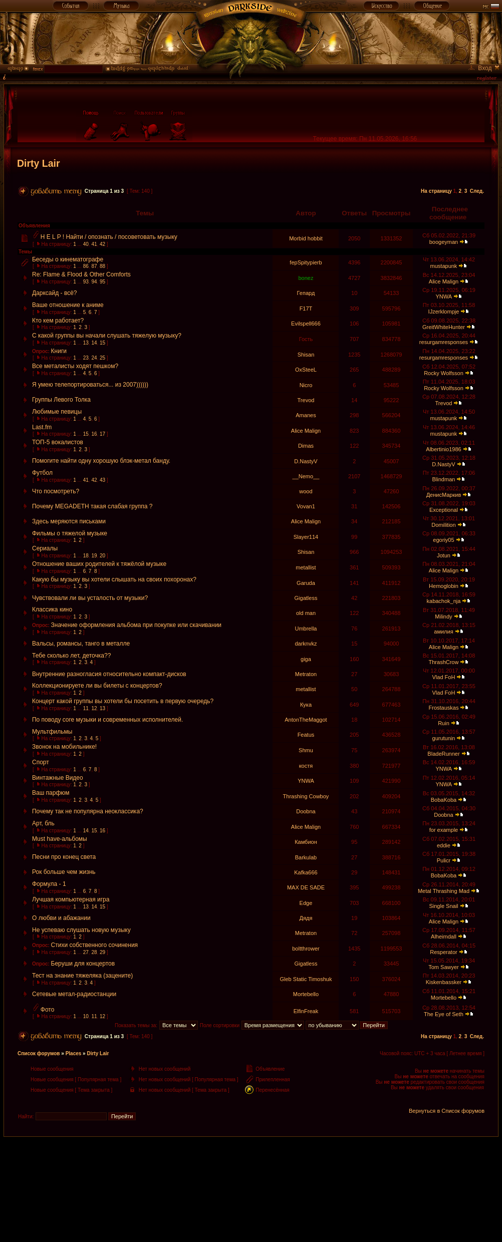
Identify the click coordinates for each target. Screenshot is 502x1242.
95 (102, 281)
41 (94, 244)
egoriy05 (443, 540)
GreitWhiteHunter (443, 327)
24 (94, 358)
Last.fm (42, 427)
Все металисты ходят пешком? (75, 366)
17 (102, 434)
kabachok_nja (444, 601)
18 (86, 555)
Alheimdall (443, 937)
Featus (306, 735)
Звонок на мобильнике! (64, 746)
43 (102, 480)
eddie (443, 845)
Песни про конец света (64, 856)
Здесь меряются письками (69, 521)
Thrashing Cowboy (306, 796)
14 (94, 343)
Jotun (443, 555)
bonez (305, 278)
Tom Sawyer (443, 967)
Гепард (306, 293)
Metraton (306, 674)
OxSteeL (306, 370)
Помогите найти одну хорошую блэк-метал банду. (101, 460)
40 (86, 244)
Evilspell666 (306, 324)
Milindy (443, 616)
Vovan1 (306, 506)
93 (86, 281)
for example (443, 830)
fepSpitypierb (306, 262)
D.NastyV (305, 461)
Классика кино (52, 609)
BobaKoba (443, 800)
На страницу (436, 191)
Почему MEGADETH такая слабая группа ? (92, 506)
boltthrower (305, 949)
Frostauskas (444, 708)
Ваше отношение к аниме (68, 304)
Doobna (306, 811)
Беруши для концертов (83, 963)
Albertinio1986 (443, 449)
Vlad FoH (443, 677)
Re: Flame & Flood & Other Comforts (81, 274)
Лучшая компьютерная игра (70, 899)
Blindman (443, 479)
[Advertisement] (251, 1159)
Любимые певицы (57, 411)
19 (94, 555)
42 (102, 244)
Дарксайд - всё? (54, 292)
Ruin (443, 723)
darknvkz (306, 644)
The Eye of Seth (443, 1014)
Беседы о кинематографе (67, 259)
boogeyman (443, 242)
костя (306, 766)
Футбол (42, 472)
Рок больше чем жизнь (64, 871)
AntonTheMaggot (306, 720)
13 (86, 343)
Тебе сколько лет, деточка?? (71, 655)
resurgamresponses (443, 342)
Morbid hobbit (306, 238)
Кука (306, 705)
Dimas (306, 446)
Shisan (306, 355)
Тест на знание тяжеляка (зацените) (82, 975)
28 (94, 952)
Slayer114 (306, 537)
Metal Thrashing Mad (443, 891)
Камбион (306, 842)
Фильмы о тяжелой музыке (69, 533)
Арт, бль (43, 823)
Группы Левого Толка (61, 399)
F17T (306, 308)
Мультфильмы (52, 731)
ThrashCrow (444, 662)
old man (306, 613)
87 (94, 266)
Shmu (306, 750)
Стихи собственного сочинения (94, 945)
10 (86, 1016)
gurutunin (443, 738)
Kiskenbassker (444, 982)
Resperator (443, 952)
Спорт (40, 762)
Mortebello (306, 994)
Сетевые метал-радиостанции (74, 994)
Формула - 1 (49, 883)
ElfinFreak (306, 1011)
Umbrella (306, 629)
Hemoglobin (443, 586)
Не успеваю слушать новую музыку (81, 930)
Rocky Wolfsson (443, 373)
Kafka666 (305, 872)
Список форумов (39, 1053)
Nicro (306, 385)
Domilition (443, 525)
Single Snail (443, 906)
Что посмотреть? (55, 491)
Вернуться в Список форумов (446, 1111)
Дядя (306, 918)
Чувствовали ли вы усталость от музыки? (90, 597)
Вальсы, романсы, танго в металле (81, 643)
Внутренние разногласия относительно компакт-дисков (109, 674)
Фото (48, 1009)
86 (86, 266)
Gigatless (306, 598)
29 (102, 952)
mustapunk (443, 266)
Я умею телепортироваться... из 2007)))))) (90, 384)
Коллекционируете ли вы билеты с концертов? (97, 685)
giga (306, 659)
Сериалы (45, 548)
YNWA (443, 296)
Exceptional (443, 510)
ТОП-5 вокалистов (57, 442)
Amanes (306, 415)
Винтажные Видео (57, 777)
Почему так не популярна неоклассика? (87, 811)
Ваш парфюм (50, 792)
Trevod (306, 400)
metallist (306, 567)
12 (94, 708)
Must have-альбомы (59, 838)
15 (102, 343)
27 (86, 952)
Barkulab (306, 857)
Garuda (306, 583)
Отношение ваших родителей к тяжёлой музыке (99, 563)
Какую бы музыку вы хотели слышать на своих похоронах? (114, 579)
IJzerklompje (443, 311)
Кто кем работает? (58, 320)
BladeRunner (443, 754)
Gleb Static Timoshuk (306, 979)
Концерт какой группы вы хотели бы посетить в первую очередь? (122, 701)
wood (305, 491)
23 (86, 358)
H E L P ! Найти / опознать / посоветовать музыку (109, 236)
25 (102, 358)
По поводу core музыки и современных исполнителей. (107, 719)
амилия (443, 632)
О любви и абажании (61, 917)
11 (86, 708)
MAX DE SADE (306, 887)
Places (74, 1053)
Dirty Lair (38, 163)
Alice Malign (443, 281)
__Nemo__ (306, 476)
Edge (306, 903)
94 (94, 281)
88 (102, 266)
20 (102, 555)
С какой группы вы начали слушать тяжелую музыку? (106, 335)
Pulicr (444, 860)
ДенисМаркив (443, 495)
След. (477, 191)
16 (94, 434)
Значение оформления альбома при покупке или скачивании (136, 625)
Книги (59, 351)
